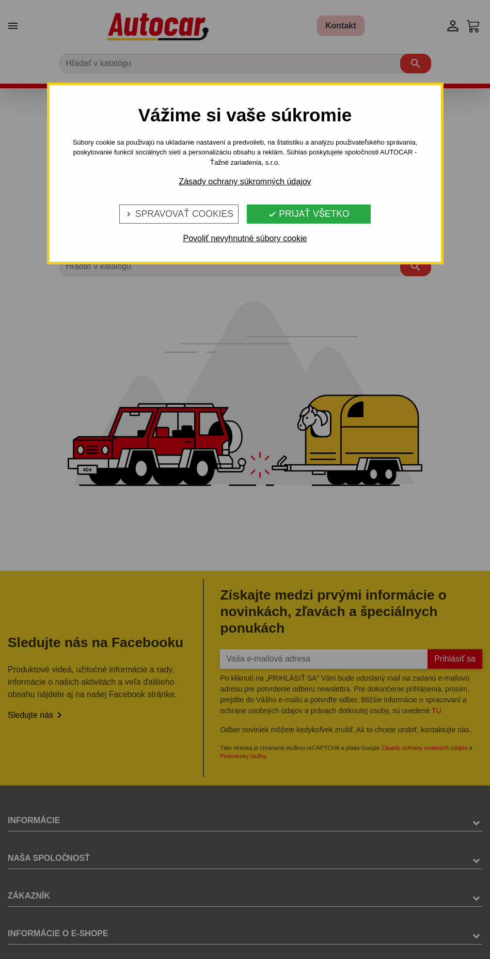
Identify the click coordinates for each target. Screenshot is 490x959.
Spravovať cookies (178, 214)
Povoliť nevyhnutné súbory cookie (245, 238)
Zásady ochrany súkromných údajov (245, 181)
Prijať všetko (308, 214)
